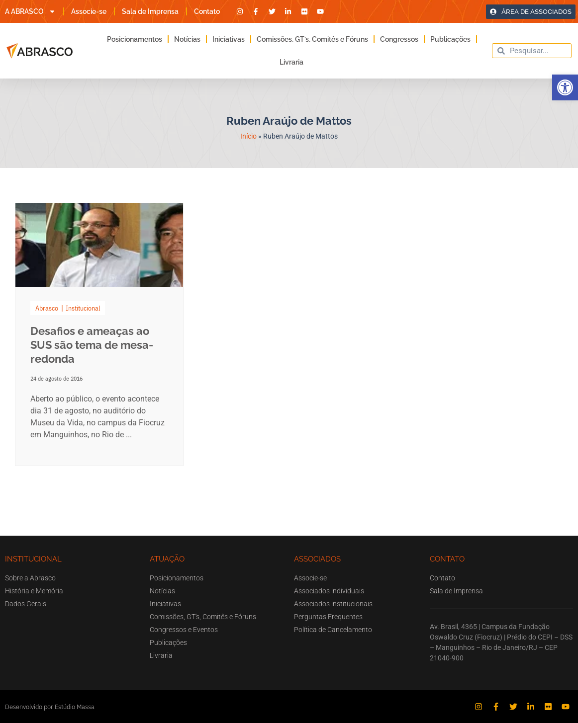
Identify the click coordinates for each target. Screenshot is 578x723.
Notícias (187, 39)
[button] (565, 87)
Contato (207, 11)
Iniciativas (228, 39)
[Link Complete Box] (99, 334)
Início (248, 136)
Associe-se (88, 11)
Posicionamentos (134, 39)
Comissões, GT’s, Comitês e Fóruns (312, 39)
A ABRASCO (30, 11)
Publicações (450, 39)
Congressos (399, 39)
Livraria (291, 62)
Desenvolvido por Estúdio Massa (50, 707)
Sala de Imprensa (150, 11)
